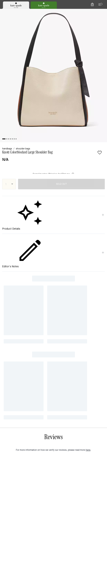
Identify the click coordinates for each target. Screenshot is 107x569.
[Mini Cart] (92, 4)
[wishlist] (100, 152)
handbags (7, 148)
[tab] (16, 5)
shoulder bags (23, 148)
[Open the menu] (99, 4)
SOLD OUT (61, 183)
